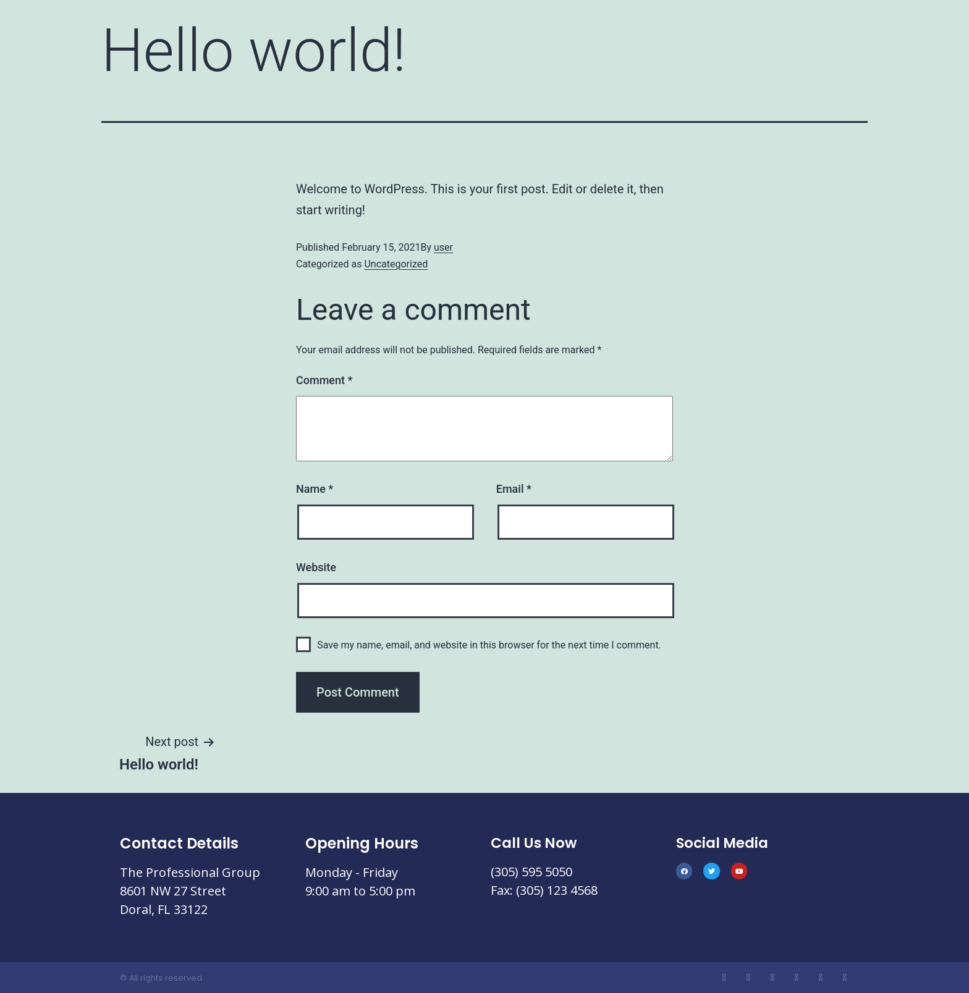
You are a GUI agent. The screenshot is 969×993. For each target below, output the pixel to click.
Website (316, 567)
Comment (324, 380)
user (443, 247)
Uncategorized (396, 264)
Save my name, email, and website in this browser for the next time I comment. (489, 645)
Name (314, 488)
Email (513, 488)
